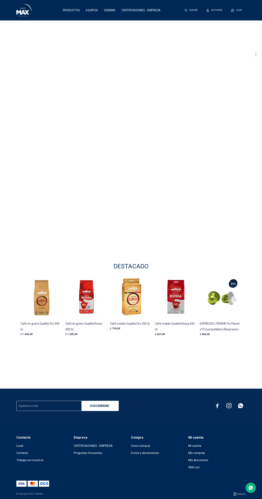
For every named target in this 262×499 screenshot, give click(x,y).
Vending (109, 10)
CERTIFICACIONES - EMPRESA (141, 10)
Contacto (22, 453)
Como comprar (140, 445)
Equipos (92, 10)
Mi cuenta (194, 445)
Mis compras (196, 453)
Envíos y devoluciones (145, 453)
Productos (71, 10)
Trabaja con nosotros (30, 460)
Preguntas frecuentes (88, 453)
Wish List (194, 467)
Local (19, 445)
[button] (257, 54)
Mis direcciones (198, 460)
